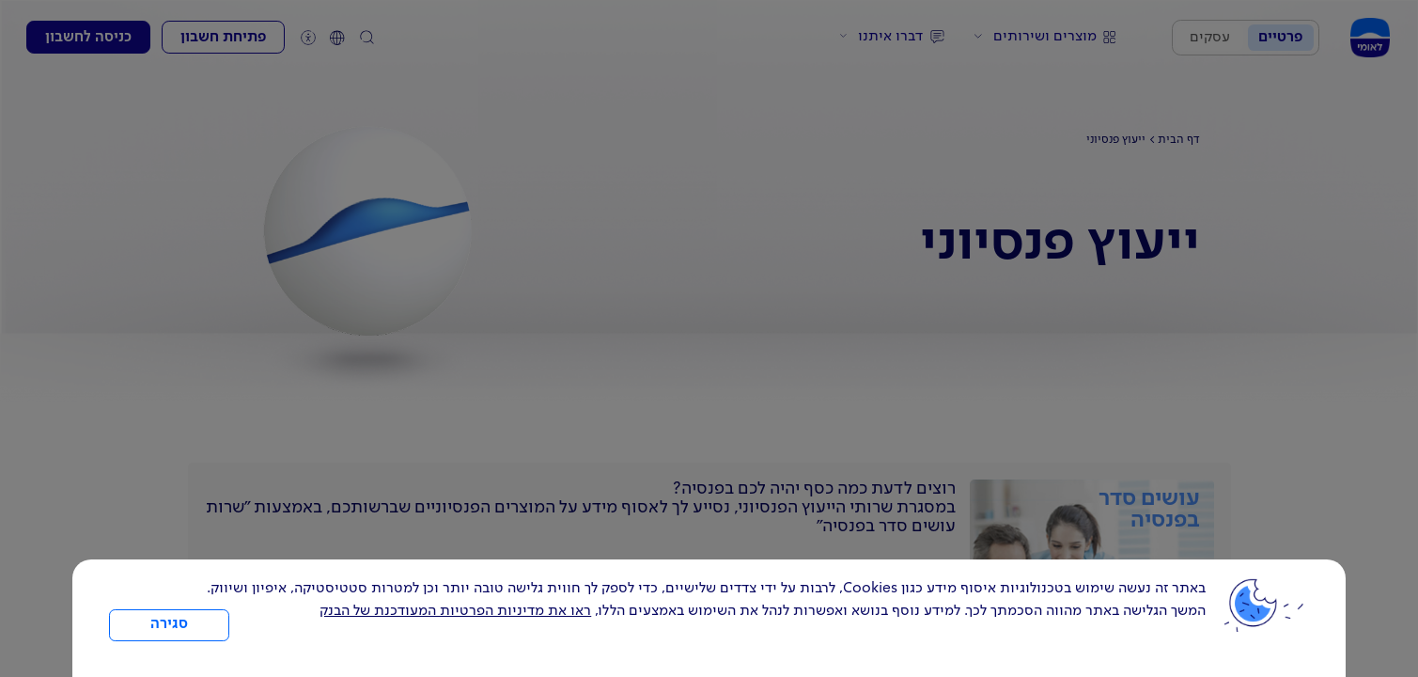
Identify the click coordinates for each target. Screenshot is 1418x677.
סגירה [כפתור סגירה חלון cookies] (169, 624)
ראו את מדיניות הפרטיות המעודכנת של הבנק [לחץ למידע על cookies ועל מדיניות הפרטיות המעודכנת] (455, 611)
